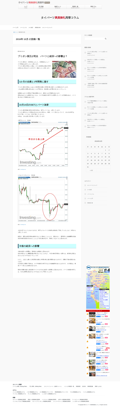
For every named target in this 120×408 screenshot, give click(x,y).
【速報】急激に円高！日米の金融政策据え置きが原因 (97, 84)
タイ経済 (31, 27)
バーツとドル (23, 27)
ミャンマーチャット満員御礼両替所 (62, 401)
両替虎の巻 (37, 27)
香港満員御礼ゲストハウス (61, 392)
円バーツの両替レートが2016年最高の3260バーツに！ (96, 68)
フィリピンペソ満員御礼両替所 (80, 399)
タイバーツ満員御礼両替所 (19, 399)
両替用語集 (90, 386)
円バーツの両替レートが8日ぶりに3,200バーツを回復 (97, 76)
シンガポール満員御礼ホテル (49, 393)
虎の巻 (84, 386)
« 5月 (91, 170)
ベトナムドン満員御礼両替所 (49, 399)
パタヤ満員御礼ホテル (32, 392)
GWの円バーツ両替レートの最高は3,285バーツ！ (96, 60)
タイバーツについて (47, 27)
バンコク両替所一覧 (69, 386)
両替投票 (78, 386)
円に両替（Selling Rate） (36, 386)
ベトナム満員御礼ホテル (89, 392)
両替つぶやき (98, 386)
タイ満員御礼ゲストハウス (46, 392)
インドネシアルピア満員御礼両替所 (21, 401)
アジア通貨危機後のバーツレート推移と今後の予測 (97, 101)
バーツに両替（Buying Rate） (20, 386)
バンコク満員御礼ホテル (19, 392)
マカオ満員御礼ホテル (75, 392)
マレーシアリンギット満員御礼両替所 (41, 401)
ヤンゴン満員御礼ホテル (34, 393)
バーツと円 (15, 27)
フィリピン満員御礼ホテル (19, 393)
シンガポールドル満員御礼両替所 (81, 401)
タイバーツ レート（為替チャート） (53, 386)
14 (102, 157)
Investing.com (23, 169)
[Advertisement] (95, 235)
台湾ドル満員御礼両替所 (64, 399)
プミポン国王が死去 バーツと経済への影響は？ (42, 56)
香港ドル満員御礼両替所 (34, 399)
